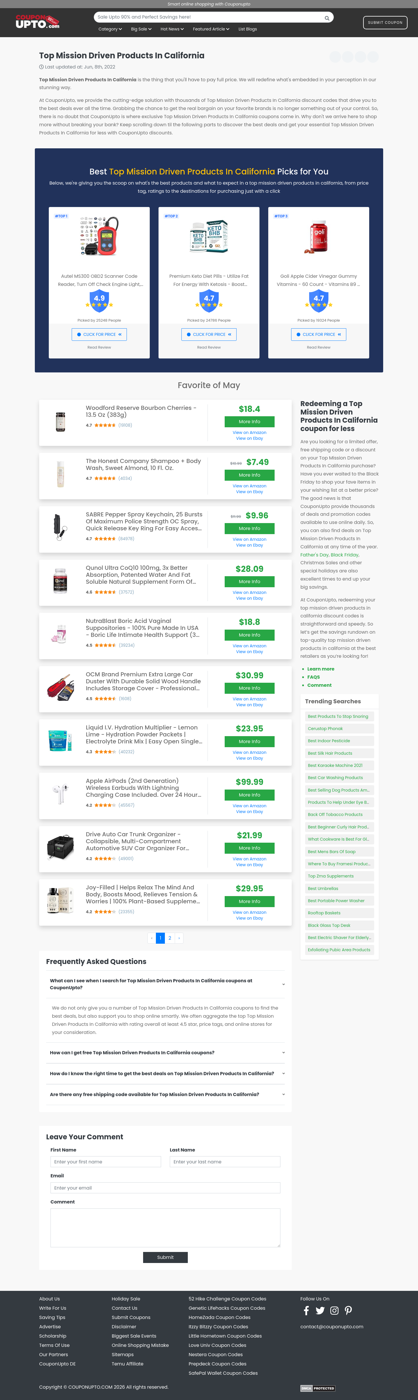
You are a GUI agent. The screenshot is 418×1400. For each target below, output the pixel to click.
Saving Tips (52, 1317)
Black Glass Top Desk (329, 925)
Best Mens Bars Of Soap (332, 852)
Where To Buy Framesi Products (340, 864)
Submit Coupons (131, 1317)
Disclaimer (124, 1326)
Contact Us (124, 1308)
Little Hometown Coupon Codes (225, 1336)
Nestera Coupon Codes (216, 1354)
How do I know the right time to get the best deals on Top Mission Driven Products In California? (162, 1073)
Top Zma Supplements (331, 876)
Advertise (50, 1326)
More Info (249, 421)
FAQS (313, 677)
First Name (63, 1150)
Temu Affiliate (127, 1364)
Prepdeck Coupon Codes (217, 1364)
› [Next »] (179, 938)
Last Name (182, 1150)
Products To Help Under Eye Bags (341, 802)
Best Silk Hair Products (330, 753)
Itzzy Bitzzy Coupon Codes (218, 1326)
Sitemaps (123, 1354)
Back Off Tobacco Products (335, 814)
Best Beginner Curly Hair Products (341, 827)
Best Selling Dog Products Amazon (342, 790)
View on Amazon (249, 432)
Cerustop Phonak (325, 728)
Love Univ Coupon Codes (217, 1345)
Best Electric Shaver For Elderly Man (343, 937)
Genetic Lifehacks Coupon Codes (227, 1308)
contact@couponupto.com (331, 1326)
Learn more (320, 669)
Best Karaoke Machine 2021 (335, 765)
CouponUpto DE (57, 1364)
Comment (63, 1202)
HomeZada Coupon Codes (220, 1317)
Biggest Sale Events (134, 1336)
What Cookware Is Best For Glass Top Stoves (352, 839)
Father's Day (314, 555)
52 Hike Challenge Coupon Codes (227, 1299)
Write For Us (52, 1308)
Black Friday (344, 555)
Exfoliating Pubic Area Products (339, 950)
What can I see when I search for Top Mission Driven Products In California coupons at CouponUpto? (151, 984)
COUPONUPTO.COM (90, 1387)
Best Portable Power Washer (336, 901)
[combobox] (214, 17)
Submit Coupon (385, 24)
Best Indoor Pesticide (329, 741)
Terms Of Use (54, 1345)
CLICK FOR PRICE (99, 334)
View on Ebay (249, 438)
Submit (165, 1257)
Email (57, 1175)
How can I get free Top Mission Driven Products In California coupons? (132, 1052)
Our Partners (53, 1354)
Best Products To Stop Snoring (338, 716)
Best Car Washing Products (335, 778)
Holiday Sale (126, 1299)
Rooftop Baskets (324, 913)
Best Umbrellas (323, 888)
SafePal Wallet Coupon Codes (223, 1373)
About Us (49, 1299)
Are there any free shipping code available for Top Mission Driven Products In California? (154, 1094)
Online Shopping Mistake (140, 1345)
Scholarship (52, 1336)
